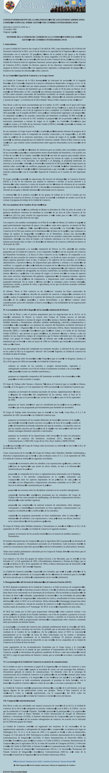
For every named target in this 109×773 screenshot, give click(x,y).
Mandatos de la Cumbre (34, 761)
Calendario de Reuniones (51, 761)
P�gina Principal (19, 761)
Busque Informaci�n (68, 761)
